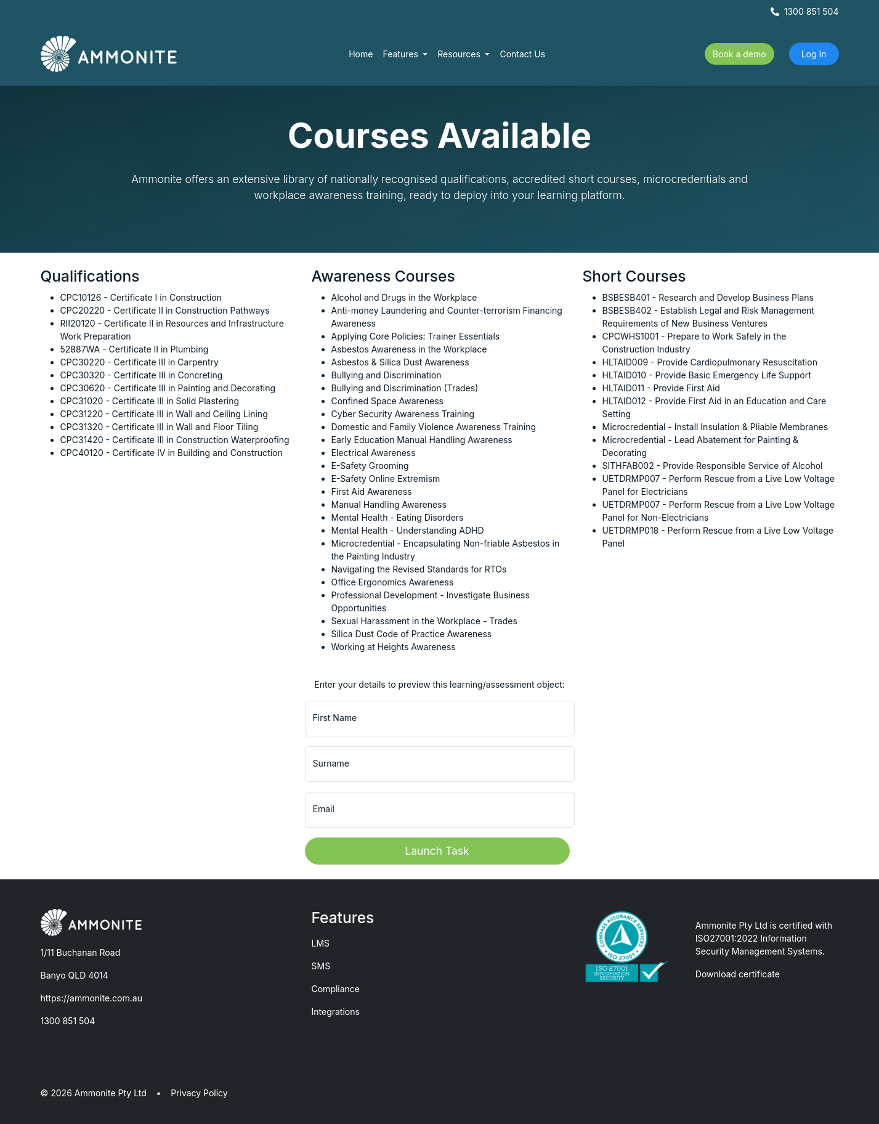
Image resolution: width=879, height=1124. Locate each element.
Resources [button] (460, 54)
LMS (321, 943)
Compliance (336, 989)
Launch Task (437, 850)
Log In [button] (814, 54)
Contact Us (522, 54)
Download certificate (737, 974)
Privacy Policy (199, 1093)
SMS (321, 966)
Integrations (336, 1011)
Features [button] (401, 54)
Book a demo (739, 54)
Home (361, 54)
